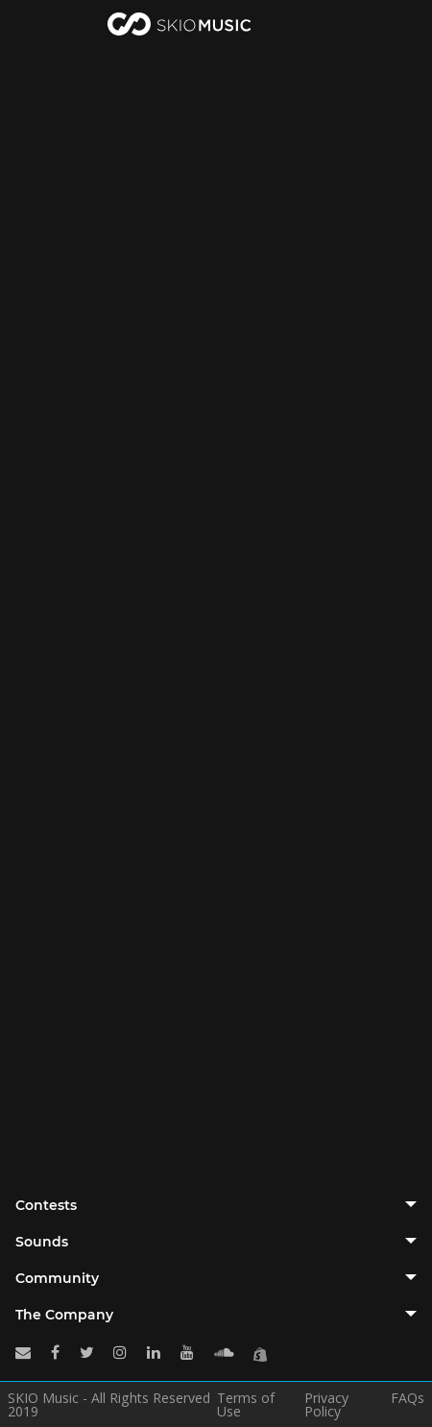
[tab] (216, 1205)
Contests (46, 1205)
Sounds (41, 1241)
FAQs (407, 1399)
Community (57, 1278)
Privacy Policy (326, 1404)
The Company (64, 1314)
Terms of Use (246, 1404)
